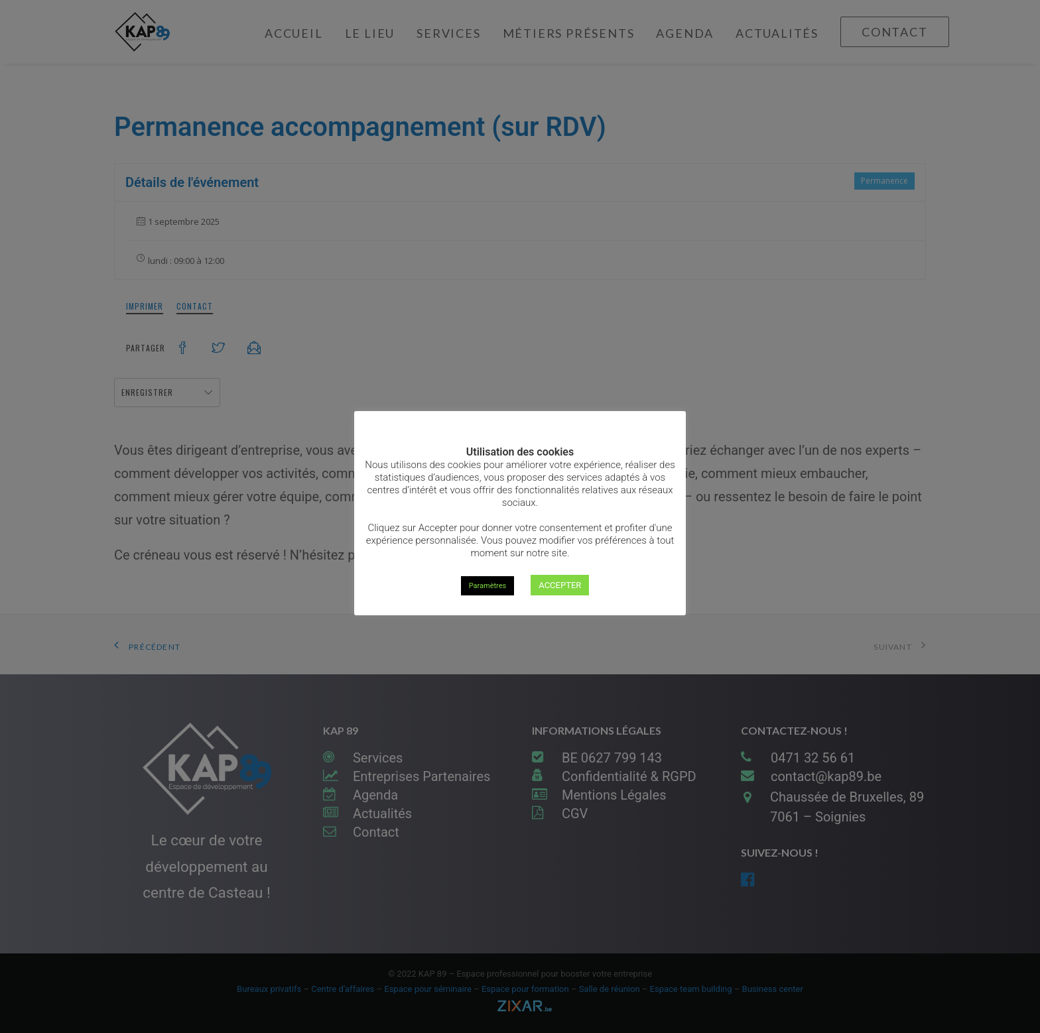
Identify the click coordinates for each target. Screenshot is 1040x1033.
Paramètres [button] (488, 585)
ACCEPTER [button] (560, 585)
